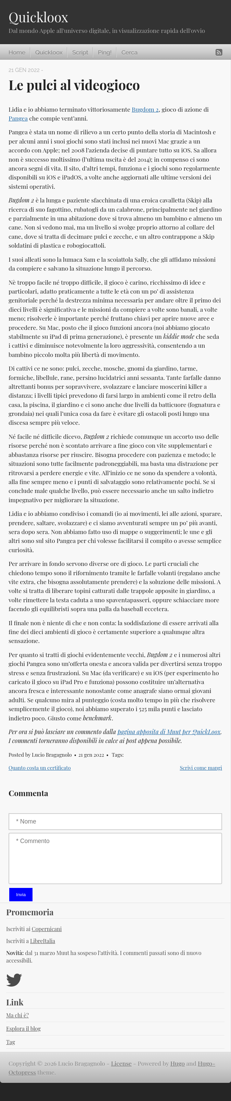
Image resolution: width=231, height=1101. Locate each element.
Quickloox (38, 17)
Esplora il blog (23, 1028)
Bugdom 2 (145, 109)
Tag (10, 1042)
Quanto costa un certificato (40, 767)
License (121, 1063)
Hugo (177, 1063)
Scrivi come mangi (201, 767)
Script (80, 52)
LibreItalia (42, 940)
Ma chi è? (17, 1015)
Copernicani (47, 928)
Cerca (129, 52)
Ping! (105, 52)
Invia (21, 894)
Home (17, 52)
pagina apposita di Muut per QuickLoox (168, 731)
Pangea (18, 118)
